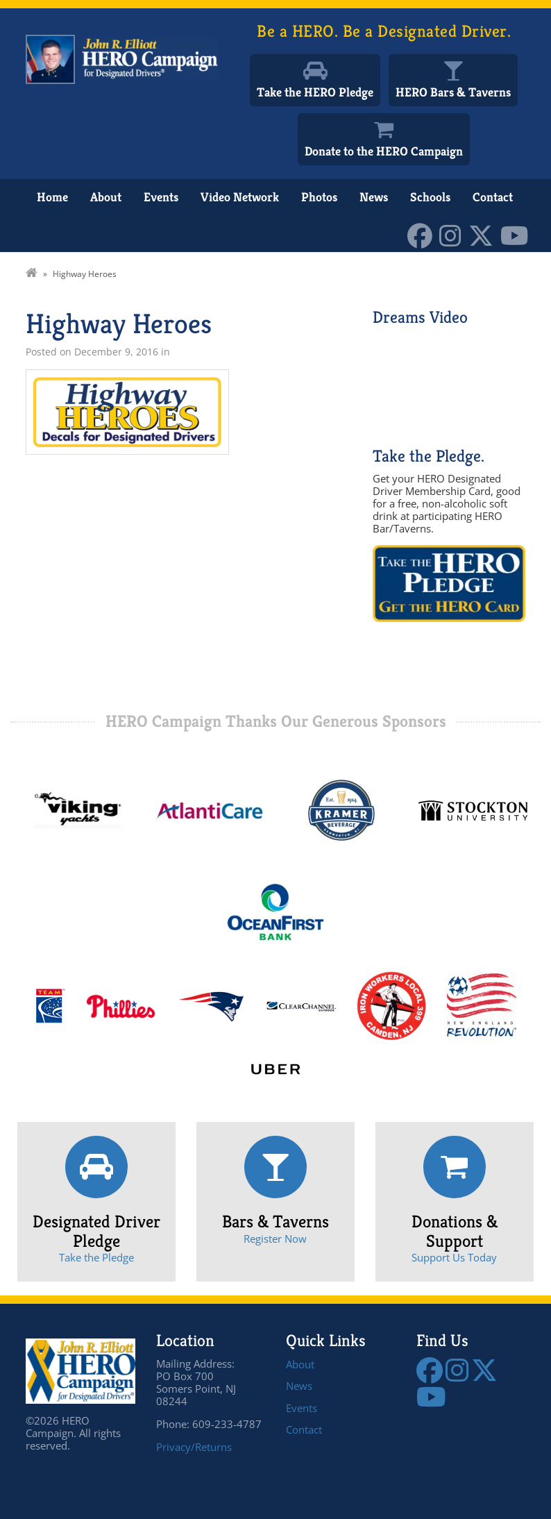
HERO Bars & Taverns (453, 92)
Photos (319, 197)
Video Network (240, 197)
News (373, 197)
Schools (430, 197)
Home (52, 197)
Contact (493, 197)
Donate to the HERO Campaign (384, 151)
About (105, 197)
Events (161, 197)
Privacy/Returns (194, 1447)
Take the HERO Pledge (315, 92)
